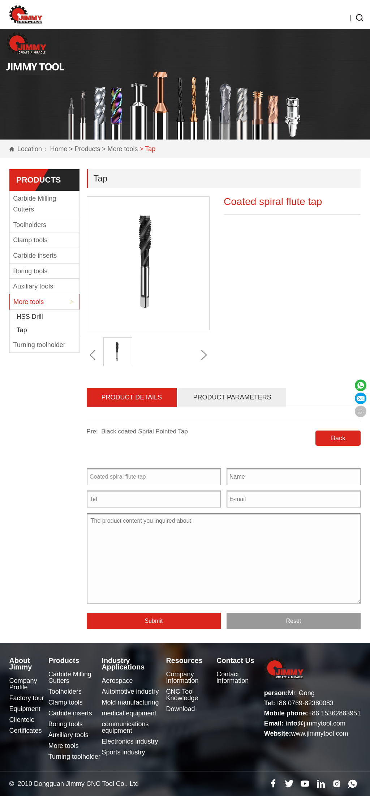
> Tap (147, 149)
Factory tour (26, 698)
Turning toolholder (39, 344)
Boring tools (30, 271)
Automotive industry (130, 691)
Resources (187, 660)
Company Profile (23, 683)
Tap (22, 330)
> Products (84, 149)
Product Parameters (232, 397)
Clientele (22, 719)
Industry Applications (126, 663)
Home (59, 149)
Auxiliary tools (33, 286)
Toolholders (29, 224)
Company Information (183, 677)
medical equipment (129, 713)
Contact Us (238, 660)
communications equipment (125, 727)
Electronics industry (130, 741)
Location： (32, 149)
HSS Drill (30, 316)
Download (181, 709)
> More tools (120, 149)
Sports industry (124, 752)
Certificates (25, 730)
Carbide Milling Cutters (34, 204)
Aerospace (117, 680)
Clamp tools (30, 240)
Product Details (132, 397)
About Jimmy (22, 663)
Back (338, 438)
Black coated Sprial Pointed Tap (144, 431)
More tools (28, 301)
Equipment (24, 709)
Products (67, 660)
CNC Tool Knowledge (183, 694)
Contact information (233, 677)
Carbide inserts (35, 255)
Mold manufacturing (130, 702)
